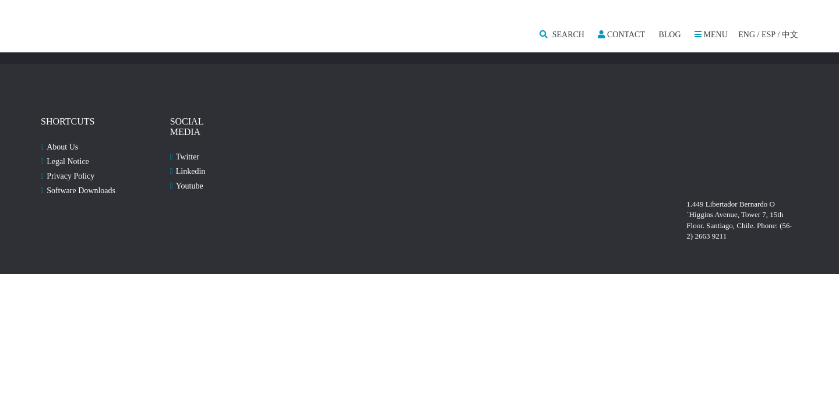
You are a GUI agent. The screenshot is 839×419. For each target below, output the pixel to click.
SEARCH (562, 34)
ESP (768, 34)
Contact (621, 34)
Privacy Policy (70, 176)
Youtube (189, 186)
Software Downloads (81, 190)
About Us (62, 147)
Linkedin (191, 171)
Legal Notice (68, 161)
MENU (711, 34)
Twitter (187, 156)
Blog (669, 34)
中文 (790, 34)
